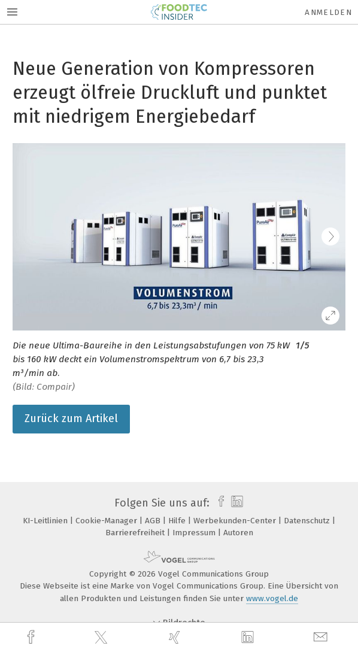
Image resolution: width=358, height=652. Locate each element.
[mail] (322, 637)
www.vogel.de (272, 598)
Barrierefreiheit (136, 532)
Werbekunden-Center (235, 520)
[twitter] (102, 637)
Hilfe (178, 520)
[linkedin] (249, 637)
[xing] (176, 637)
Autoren (238, 532)
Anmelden (328, 12)
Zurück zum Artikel (71, 418)
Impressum (195, 532)
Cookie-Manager (107, 520)
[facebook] (32, 637)
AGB (154, 520)
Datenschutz (308, 520)
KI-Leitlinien (46, 520)
